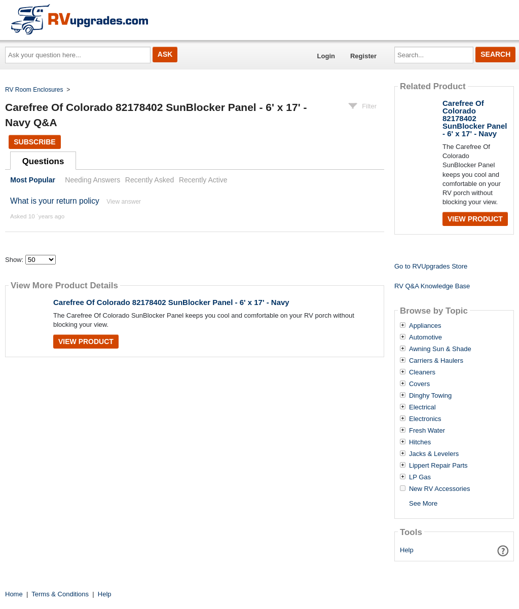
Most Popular (32, 180)
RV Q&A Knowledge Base (432, 286)
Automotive (425, 337)
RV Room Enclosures (34, 89)
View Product (86, 341)
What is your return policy (54, 201)
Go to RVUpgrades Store (430, 266)
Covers (419, 384)
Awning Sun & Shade (440, 349)
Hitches (420, 442)
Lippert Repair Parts (438, 465)
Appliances (425, 325)
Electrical (422, 407)
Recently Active (203, 180)
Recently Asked (149, 180)
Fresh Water (427, 430)
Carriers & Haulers (436, 360)
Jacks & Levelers (434, 454)
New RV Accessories (439, 488)
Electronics (425, 419)
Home (14, 594)
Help (407, 550)
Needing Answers (92, 180)
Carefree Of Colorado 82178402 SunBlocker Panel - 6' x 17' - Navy (171, 302)
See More (423, 503)
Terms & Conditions (60, 594)
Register (363, 56)
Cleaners (422, 372)
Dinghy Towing (430, 395)
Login (326, 56)
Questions (43, 161)
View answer (123, 201)
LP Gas (420, 477)
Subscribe (34, 142)
